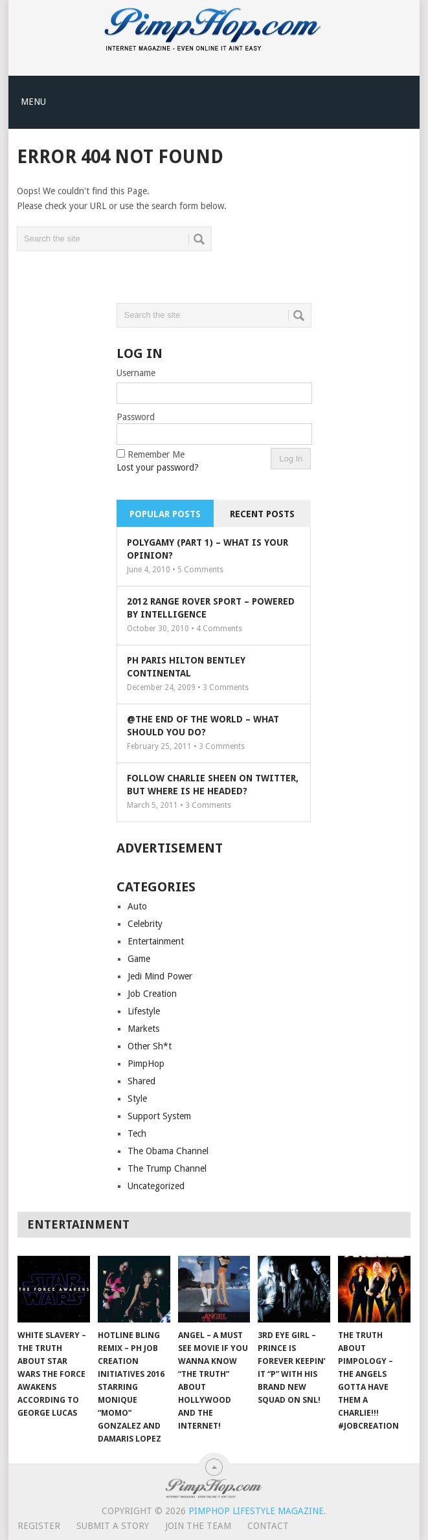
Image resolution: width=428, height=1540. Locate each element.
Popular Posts (165, 514)
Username (136, 373)
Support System (159, 1116)
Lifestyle (144, 1011)
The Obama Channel (168, 1151)
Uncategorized (156, 1186)
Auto (137, 906)
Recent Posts (262, 514)
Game (139, 959)
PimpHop (146, 1063)
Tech (137, 1133)
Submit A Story (112, 1526)
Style (137, 1098)
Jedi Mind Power (160, 976)
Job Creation (152, 993)
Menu (33, 101)
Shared (141, 1081)
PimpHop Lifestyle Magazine (256, 1511)
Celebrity (145, 924)
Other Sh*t (150, 1046)
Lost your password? (158, 467)
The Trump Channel (167, 1168)
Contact (268, 1526)
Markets (143, 1028)
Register (38, 1526)
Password (136, 417)
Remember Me (156, 454)
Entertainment (156, 941)
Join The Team (198, 1526)
